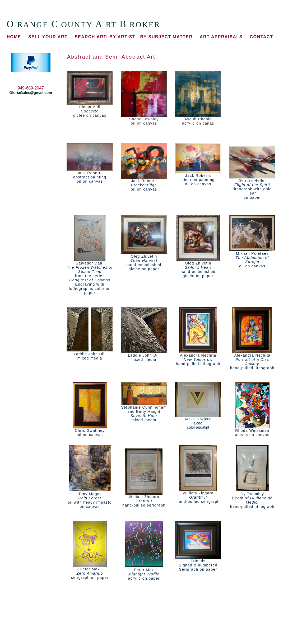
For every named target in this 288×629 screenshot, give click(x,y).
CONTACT (261, 37)
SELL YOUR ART (48, 37)
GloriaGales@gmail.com (30, 93)
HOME (14, 37)
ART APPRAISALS (221, 37)
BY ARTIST (105, 37)
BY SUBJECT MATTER (166, 37)
